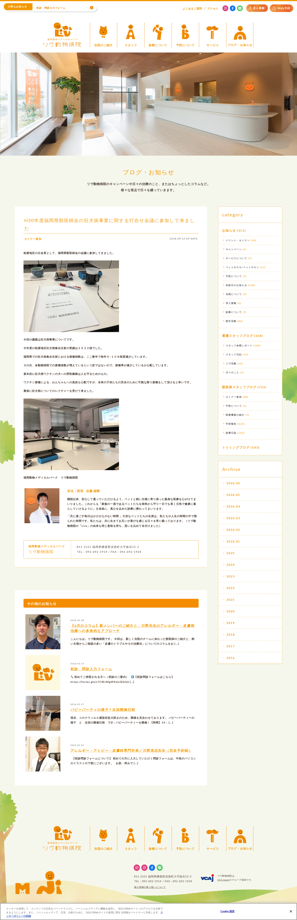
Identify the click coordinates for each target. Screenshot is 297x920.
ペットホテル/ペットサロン (242, 267)
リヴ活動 (231, 363)
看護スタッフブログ (237, 335)
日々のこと (232, 372)
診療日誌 (231, 432)
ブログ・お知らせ (148, 172)
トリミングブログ (236, 447)
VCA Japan (223, 879)
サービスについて (236, 258)
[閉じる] (291, 911)
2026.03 (233, 518)
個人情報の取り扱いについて (150, 887)
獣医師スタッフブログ (239, 387)
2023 (230, 576)
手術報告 (231, 423)
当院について (234, 294)
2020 (230, 611)
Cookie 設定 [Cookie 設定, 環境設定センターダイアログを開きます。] (227, 911)
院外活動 (231, 321)
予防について (234, 276)
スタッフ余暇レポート (239, 345)
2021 (230, 599)
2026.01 (233, 541)
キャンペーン (234, 249)
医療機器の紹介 (235, 414)
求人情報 (231, 303)
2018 (230, 634)
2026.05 (233, 494)
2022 (230, 588)
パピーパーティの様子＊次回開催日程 (102, 710)
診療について (234, 312)
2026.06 (233, 483)
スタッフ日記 (234, 354)
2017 (230, 646)
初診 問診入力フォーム (91, 669)
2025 (230, 553)
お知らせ (229, 230)
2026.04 (233, 506)
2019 (230, 623)
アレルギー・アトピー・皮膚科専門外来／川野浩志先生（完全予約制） (131, 750)
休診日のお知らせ (236, 285)
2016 (230, 658)
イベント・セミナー (238, 240)
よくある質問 (192, 8)
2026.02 (233, 529)
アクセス (212, 8)
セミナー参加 (33, 238)
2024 (230, 564)
